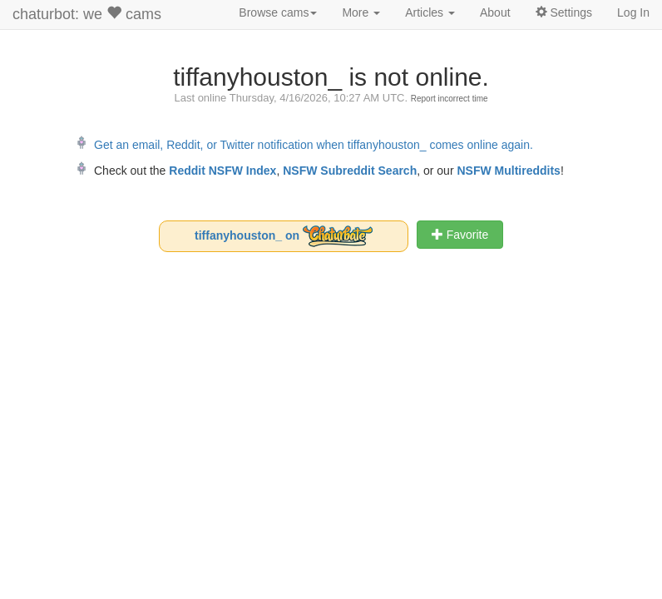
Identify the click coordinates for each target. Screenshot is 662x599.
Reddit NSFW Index (222, 170)
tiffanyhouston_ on (284, 236)
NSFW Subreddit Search (350, 170)
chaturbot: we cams (86, 13)
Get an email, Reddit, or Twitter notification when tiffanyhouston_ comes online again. (313, 144)
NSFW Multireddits (508, 170)
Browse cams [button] (278, 12)
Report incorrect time (449, 98)
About (495, 12)
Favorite (460, 234)
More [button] (361, 12)
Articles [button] (430, 12)
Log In (633, 12)
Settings (564, 12)
